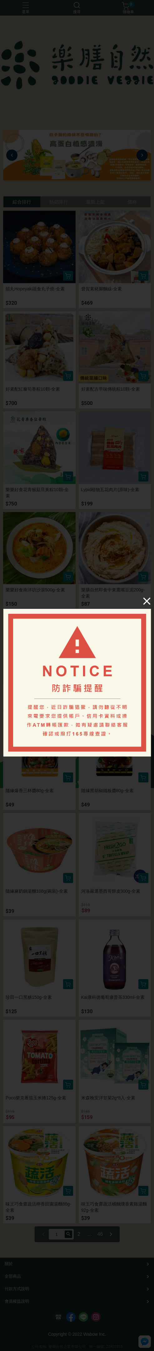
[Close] (147, 601)
